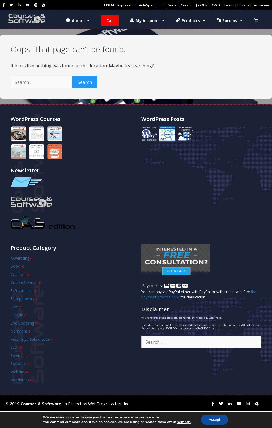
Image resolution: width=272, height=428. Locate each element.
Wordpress (20, 379)
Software (18, 363)
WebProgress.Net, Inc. (109, 403)
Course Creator (24, 282)
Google (17, 314)
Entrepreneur (21, 298)
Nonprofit (19, 331)
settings (184, 422)
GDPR (202, 5)
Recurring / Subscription (30, 339)
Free (14, 306)
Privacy (243, 5)
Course (17, 274)
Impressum (126, 5)
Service (17, 355)
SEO (14, 347)
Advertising (20, 258)
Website (17, 371)
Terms (229, 5)
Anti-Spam (147, 5)
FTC (161, 5)
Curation (188, 5)
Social (172, 5)
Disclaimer (261, 5)
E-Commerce (22, 290)
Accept (214, 419)
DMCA (215, 5)
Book (15, 266)
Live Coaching (22, 323)
